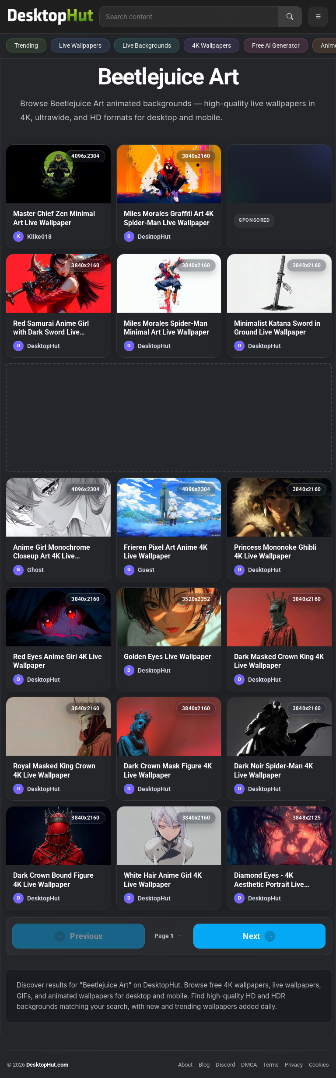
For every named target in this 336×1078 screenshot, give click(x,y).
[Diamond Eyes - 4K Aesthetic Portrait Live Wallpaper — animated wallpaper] (279, 858)
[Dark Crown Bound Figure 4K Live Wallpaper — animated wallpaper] (58, 858)
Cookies (319, 1064)
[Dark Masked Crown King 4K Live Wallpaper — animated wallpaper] (279, 639)
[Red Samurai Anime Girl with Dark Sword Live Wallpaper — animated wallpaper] (58, 305)
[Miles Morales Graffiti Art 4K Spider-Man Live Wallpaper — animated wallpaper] (169, 196)
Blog (204, 1064)
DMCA (249, 1064)
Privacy (294, 1064)
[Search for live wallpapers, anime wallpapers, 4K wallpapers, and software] (189, 17)
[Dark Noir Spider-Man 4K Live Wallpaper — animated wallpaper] (279, 748)
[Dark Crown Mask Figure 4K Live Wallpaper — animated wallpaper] (169, 748)
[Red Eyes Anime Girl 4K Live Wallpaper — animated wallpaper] (58, 639)
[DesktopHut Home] (50, 16)
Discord (225, 1064)
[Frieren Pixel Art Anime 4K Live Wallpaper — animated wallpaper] (169, 529)
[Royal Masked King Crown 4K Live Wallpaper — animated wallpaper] (58, 748)
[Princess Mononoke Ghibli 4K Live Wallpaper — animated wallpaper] (279, 529)
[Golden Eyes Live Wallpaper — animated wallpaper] (169, 639)
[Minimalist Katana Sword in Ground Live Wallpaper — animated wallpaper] (279, 305)
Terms (271, 1064)
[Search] (289, 17)
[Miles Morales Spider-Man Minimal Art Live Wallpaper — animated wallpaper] (169, 305)
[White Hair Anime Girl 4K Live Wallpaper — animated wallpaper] (169, 858)
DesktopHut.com (47, 1064)
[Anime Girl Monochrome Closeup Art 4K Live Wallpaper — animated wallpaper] (58, 529)
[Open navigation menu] (318, 17)
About (185, 1064)
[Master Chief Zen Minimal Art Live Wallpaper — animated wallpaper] (58, 196)
